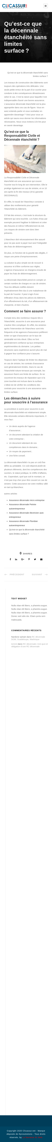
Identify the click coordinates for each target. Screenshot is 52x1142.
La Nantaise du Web (32, 1137)
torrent (14, 644)
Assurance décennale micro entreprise (27, 500)
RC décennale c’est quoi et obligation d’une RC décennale (29, 645)
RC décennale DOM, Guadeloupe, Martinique (28, 638)
